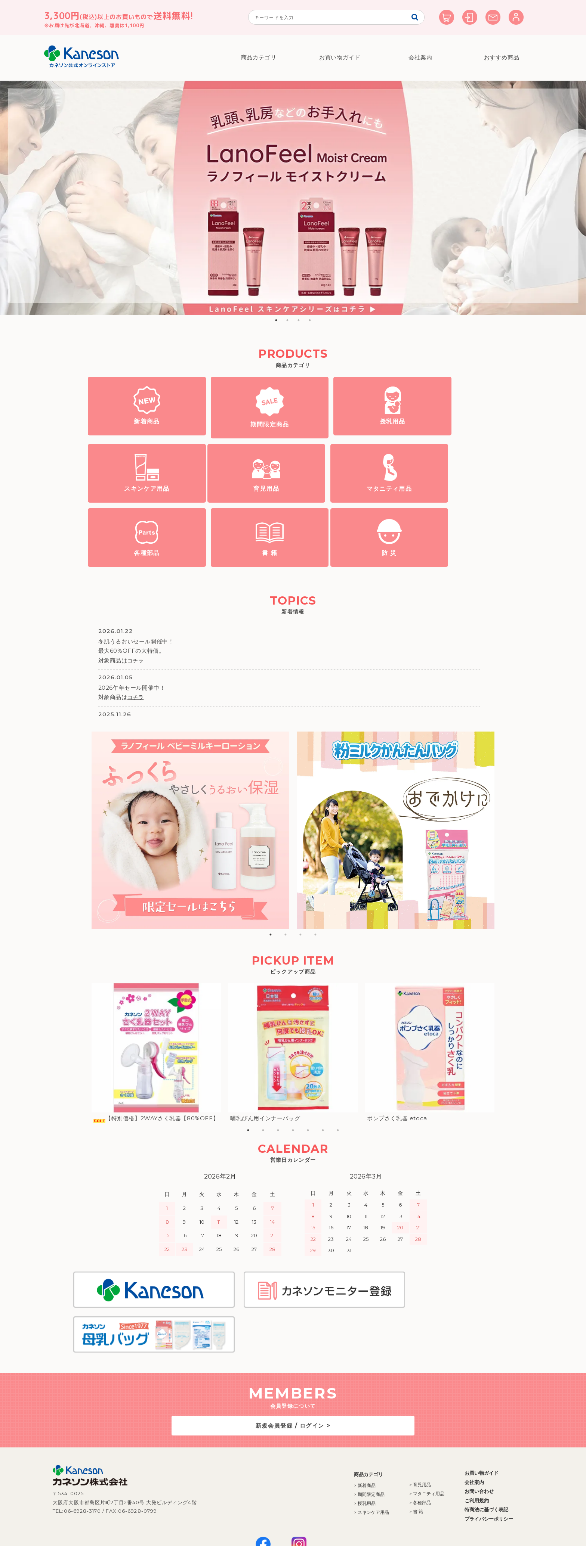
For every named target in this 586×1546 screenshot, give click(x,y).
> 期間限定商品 (348, 1445)
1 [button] (276, 320)
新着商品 (137, 435)
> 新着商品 (344, 1436)
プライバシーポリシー (468, 1469)
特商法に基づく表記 (466, 1460)
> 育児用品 (399, 1435)
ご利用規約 (456, 1451)
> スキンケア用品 (350, 1463)
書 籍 (445, 501)
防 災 (137, 563)
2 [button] (287, 320)
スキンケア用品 (445, 435)
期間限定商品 (239, 437)
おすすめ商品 (501, 57)
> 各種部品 (399, 1453)
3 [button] (298, 320)
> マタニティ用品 (406, 1444)
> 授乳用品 (344, 1454)
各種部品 (342, 501)
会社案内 (421, 57)
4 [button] (310, 320)
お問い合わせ (458, 1442)
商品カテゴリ (259, 57)
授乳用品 (342, 435)
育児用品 (137, 501)
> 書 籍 (396, 1462)
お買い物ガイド (339, 57)
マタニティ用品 (239, 501)
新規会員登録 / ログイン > (293, 1376)
